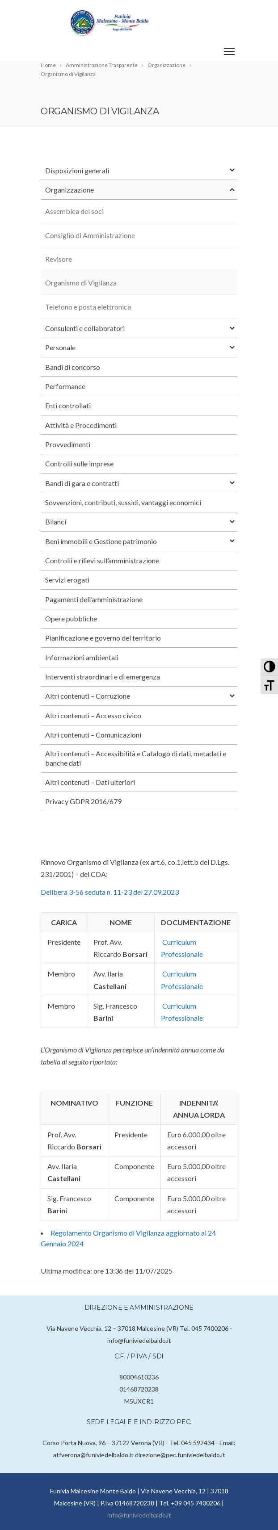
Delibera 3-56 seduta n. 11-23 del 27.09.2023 (110, 892)
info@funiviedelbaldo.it (139, 1515)
